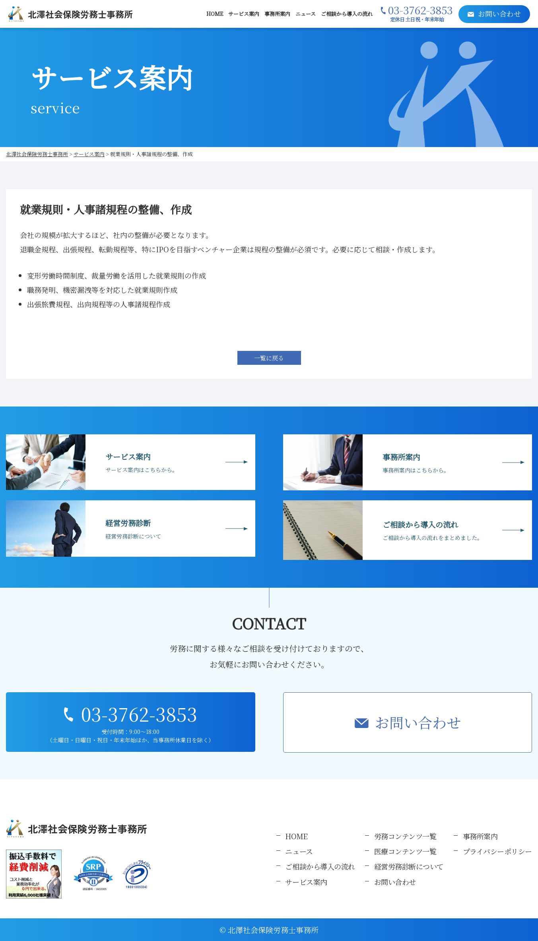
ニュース (305, 13)
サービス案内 (243, 13)
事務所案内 (277, 13)
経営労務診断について (409, 866)
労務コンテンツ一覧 (405, 836)
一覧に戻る (269, 358)
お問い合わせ (418, 722)
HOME (214, 13)
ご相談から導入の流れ (347, 13)
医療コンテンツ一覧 (405, 851)
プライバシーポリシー (497, 851)
